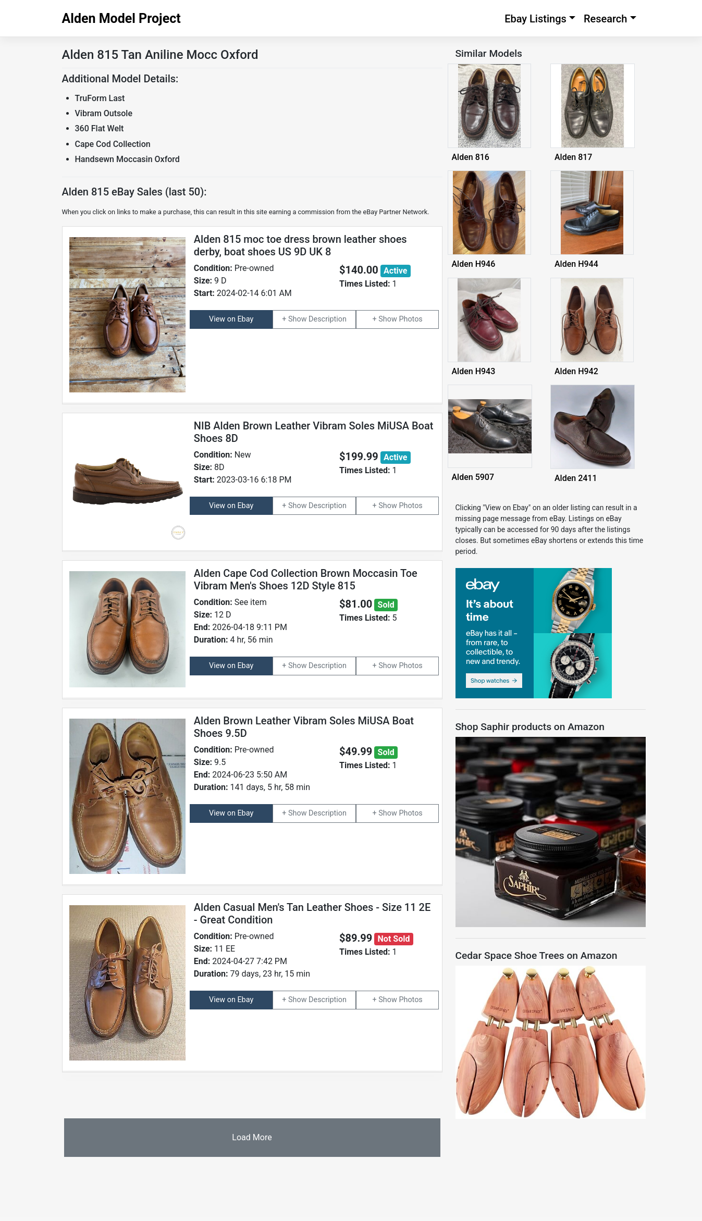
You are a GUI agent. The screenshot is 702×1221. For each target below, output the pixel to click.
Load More (252, 1137)
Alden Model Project (121, 18)
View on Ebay (231, 319)
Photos (410, 319)
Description (328, 319)
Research (605, 19)
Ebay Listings (535, 19)
